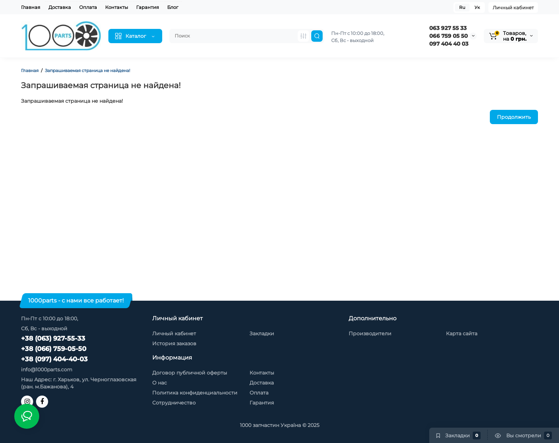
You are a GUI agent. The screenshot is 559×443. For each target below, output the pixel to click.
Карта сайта (461, 333)
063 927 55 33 (448, 28)
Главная (30, 7)
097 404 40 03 (448, 43)
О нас (159, 383)
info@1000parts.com (46, 369)
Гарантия (147, 7)
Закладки (262, 333)
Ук (477, 7)
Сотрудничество (174, 402)
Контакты (116, 7)
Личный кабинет (513, 7)
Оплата (88, 7)
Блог (172, 7)
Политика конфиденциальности (194, 392)
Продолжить (514, 117)
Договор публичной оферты (189, 373)
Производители (370, 333)
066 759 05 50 (448, 35)
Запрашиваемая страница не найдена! (87, 70)
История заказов (174, 343)
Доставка (59, 7)
